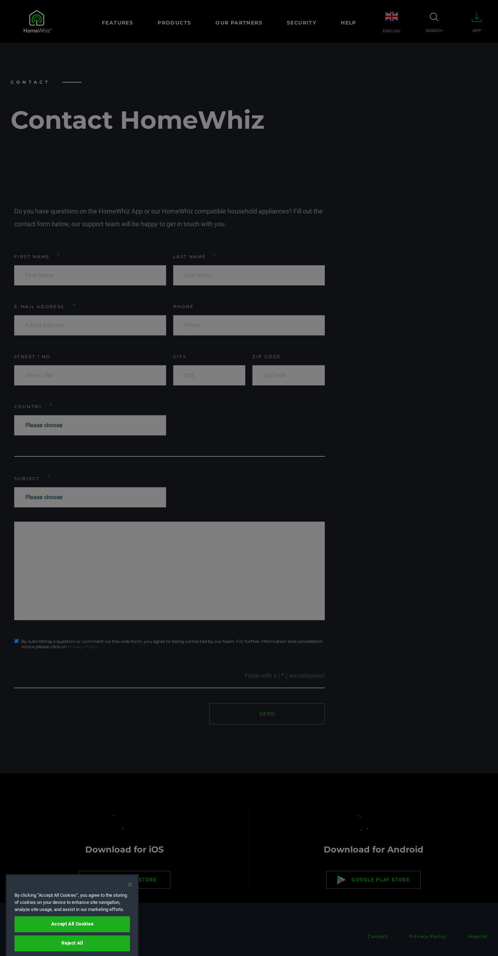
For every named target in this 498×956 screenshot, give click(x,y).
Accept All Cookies (72, 945)
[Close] (130, 906)
